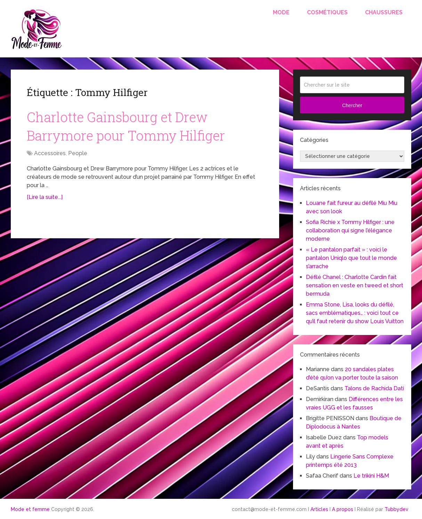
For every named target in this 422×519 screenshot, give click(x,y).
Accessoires (50, 153)
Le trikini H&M (371, 475)
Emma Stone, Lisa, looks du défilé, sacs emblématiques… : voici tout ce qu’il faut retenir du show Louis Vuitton (355, 313)
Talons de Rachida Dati (374, 388)
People (77, 153)
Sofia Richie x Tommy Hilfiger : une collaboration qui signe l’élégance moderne (350, 230)
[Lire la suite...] (45, 197)
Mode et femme (30, 509)
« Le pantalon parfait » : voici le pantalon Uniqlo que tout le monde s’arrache (351, 258)
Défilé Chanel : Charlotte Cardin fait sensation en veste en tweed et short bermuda (354, 285)
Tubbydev (396, 509)
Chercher (352, 105)
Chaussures (384, 12)
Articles (319, 509)
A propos (342, 509)
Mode (281, 12)
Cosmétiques (327, 12)
